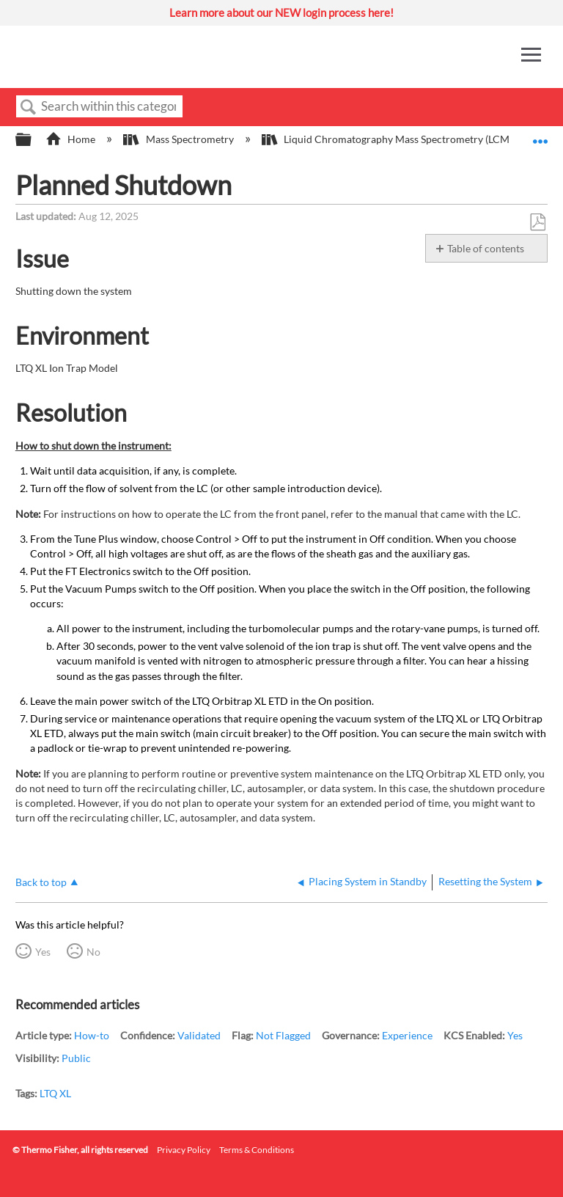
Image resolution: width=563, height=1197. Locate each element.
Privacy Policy (183, 1149)
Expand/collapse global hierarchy (33, 140)
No (93, 951)
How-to (91, 1035)
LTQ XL (55, 1093)
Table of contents (485, 248)
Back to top (41, 882)
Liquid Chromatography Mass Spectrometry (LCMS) (391, 139)
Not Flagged (283, 1035)
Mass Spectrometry (179, 139)
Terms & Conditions (256, 1149)
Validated (199, 1035)
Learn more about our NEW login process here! (281, 12)
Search (28, 107)
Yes (43, 951)
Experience (407, 1035)
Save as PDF (537, 222)
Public (76, 1058)
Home (71, 139)
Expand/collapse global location (540, 135)
